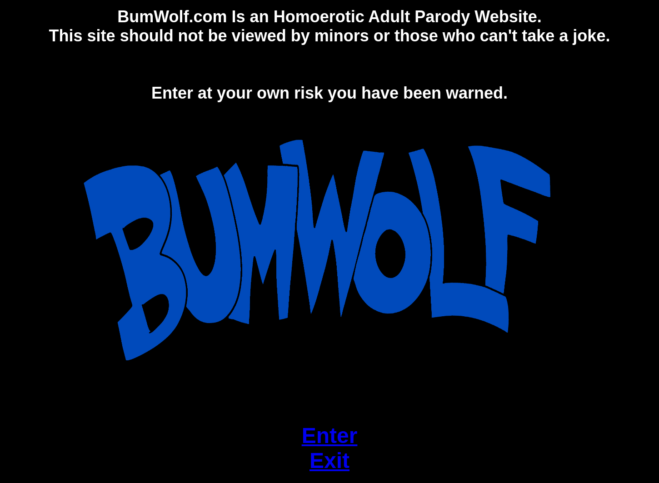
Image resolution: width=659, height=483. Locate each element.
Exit (329, 460)
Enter (330, 435)
